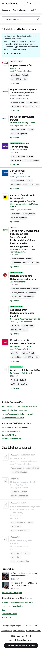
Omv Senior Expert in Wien (12, 606)
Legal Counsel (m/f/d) (21, 65)
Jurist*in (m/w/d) (19, 146)
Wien (22, 102)
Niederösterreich (27, 29)
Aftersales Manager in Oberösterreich (17, 602)
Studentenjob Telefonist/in (25, 370)
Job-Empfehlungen (20, 10)
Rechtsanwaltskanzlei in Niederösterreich (19, 406)
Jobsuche (6, 10)
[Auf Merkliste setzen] (14, 83)
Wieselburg (15, 75)
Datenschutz (6, 631)
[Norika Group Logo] (21, 640)
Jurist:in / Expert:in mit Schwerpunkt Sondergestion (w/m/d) (22, 198)
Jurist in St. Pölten (9, 435)
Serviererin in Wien (9, 614)
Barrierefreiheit (19, 631)
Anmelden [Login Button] (32, 3)
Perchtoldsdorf (17, 468)
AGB (37, 626)
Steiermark (35, 289)
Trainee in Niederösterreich (13, 418)
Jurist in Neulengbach (11, 431)
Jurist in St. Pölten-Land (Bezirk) (15, 427)
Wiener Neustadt (18, 522)
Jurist (7, 29)
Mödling (14, 380)
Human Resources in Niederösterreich (17, 414)
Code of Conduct (33, 631)
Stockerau (15, 214)
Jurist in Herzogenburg (11, 439)
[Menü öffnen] (3, 3)
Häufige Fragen (9, 626)
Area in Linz (6, 617)
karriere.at (26, 598)
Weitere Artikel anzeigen (12, 593)
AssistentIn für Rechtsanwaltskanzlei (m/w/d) (22, 313)
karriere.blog (8, 569)
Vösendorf (15, 102)
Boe (3, 610)
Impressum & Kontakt (25, 626)
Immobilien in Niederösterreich (14, 410)
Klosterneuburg (17, 259)
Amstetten (15, 156)
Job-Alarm (35, 10)
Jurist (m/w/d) (17, 171)
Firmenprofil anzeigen (12, 53)
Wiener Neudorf (17, 181)
